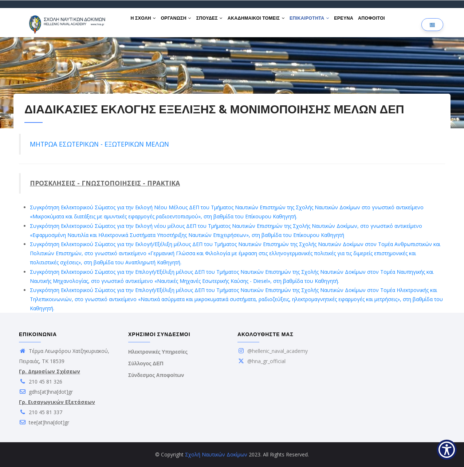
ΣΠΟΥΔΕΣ (215, 21)
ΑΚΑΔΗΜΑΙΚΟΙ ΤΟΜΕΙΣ (265, 21)
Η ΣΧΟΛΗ (144, 21)
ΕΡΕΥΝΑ (357, 21)
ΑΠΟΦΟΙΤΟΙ (387, 21)
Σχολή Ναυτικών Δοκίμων (216, 454)
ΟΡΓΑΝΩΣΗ (180, 21)
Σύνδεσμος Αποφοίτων (156, 375)
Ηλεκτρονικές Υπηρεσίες (158, 352)
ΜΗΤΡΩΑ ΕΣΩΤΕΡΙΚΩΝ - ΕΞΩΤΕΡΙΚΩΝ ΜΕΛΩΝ (99, 144)
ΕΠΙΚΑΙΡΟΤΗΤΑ (321, 21)
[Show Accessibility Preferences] (447, 450)
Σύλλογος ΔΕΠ (146, 363)
